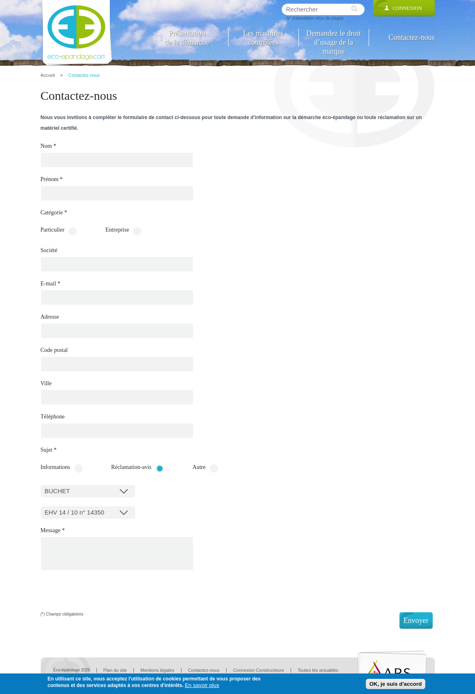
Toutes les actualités (318, 670)
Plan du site (115, 670)
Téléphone (53, 417)
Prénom (52, 179)
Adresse (50, 317)
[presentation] (103, 596)
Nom (49, 146)
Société (49, 250)
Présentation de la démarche (187, 37)
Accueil (48, 75)
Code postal (54, 350)
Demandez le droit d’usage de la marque (333, 37)
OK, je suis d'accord (395, 684)
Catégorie (54, 213)
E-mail (51, 284)
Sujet (49, 450)
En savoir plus (202, 685)
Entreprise (117, 230)
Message (53, 530)
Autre (199, 467)
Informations (55, 467)
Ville (46, 383)
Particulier (52, 230)
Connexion (407, 8)
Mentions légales (157, 670)
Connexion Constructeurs (258, 670)
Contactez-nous (412, 37)
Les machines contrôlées (263, 37)
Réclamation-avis (131, 467)
